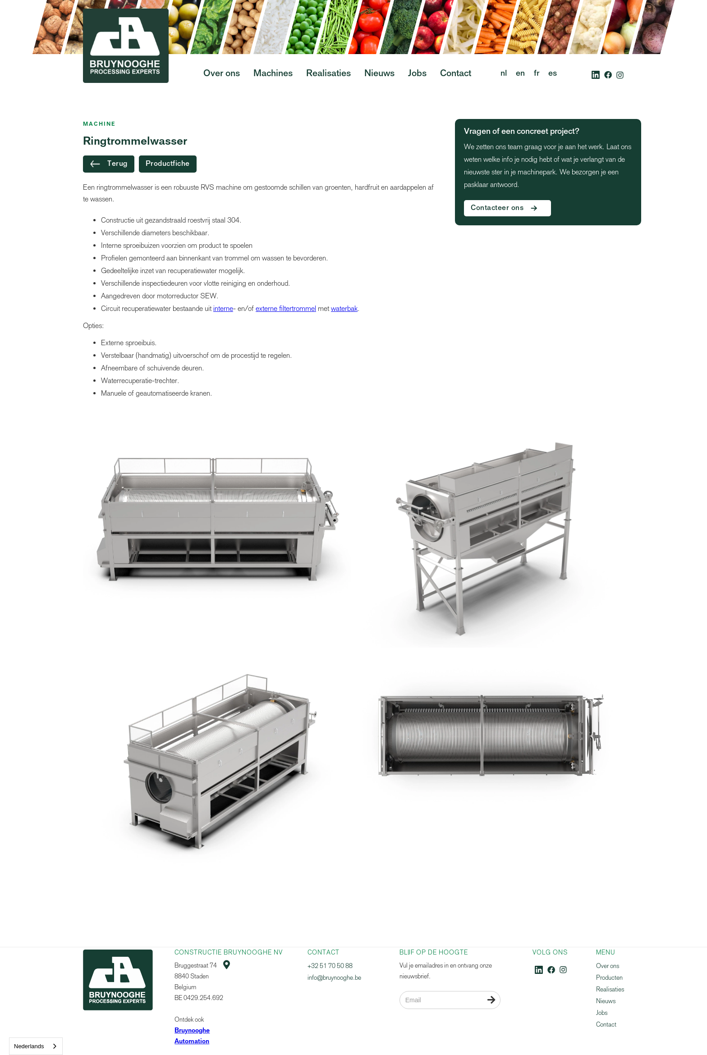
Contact (606, 1024)
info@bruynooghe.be (334, 978)
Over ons (607, 966)
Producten (609, 978)
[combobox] (36, 1046)
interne (223, 308)
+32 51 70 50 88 (330, 966)
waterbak (344, 308)
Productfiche (168, 164)
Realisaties (610, 989)
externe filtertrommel (286, 308)
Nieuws (605, 1001)
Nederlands (29, 1046)
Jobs (601, 1013)
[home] (126, 62)
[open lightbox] (217, 518)
